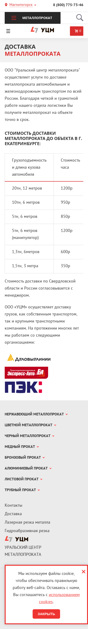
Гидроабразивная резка (27, 531)
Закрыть (46, 614)
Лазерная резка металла (27, 522)
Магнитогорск (21, 5)
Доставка (13, 514)
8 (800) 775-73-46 (68, 5)
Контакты (13, 505)
